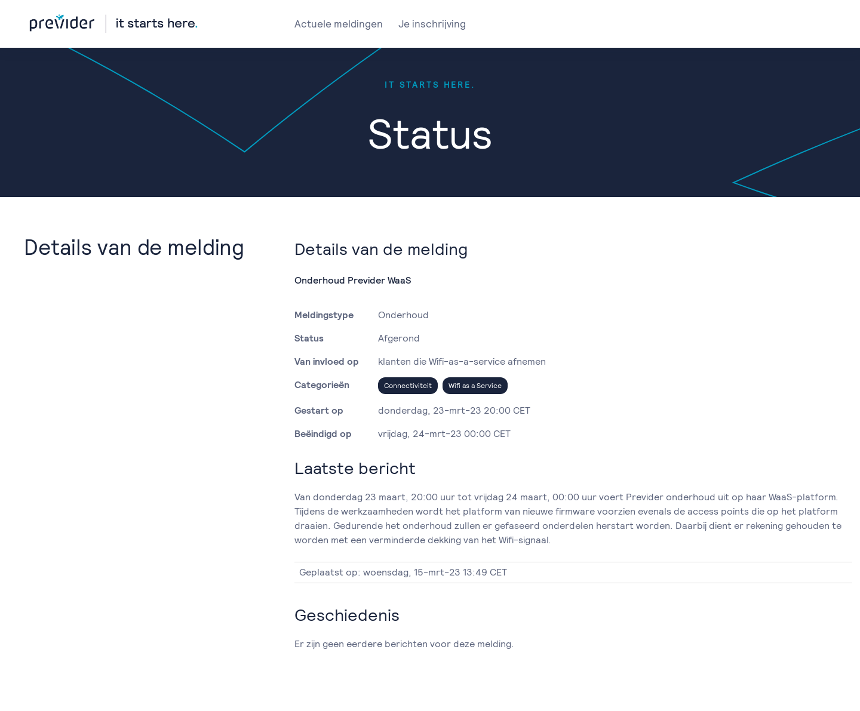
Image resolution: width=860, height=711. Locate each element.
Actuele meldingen (338, 23)
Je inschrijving (432, 23)
